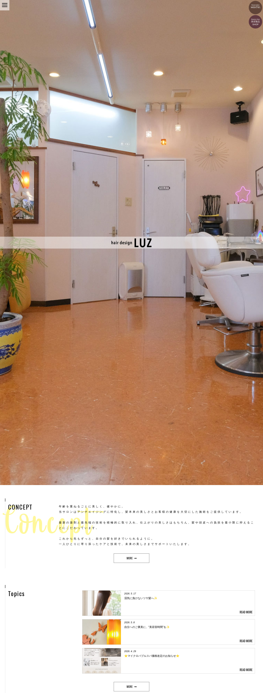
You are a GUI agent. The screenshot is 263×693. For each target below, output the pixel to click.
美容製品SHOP (255, 20)
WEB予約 (255, 5)
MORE (130, 558)
